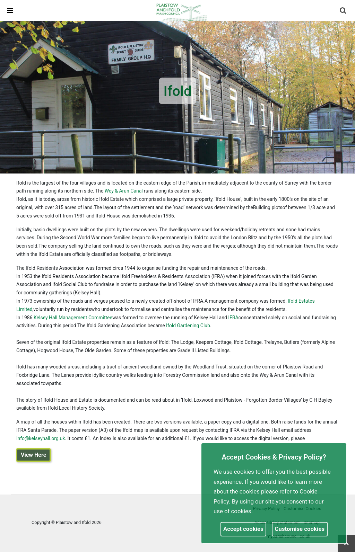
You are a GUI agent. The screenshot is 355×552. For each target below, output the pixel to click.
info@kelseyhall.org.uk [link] (40, 438)
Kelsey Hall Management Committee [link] (73, 317)
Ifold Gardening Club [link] (188, 325)
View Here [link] (33, 455)
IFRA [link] (233, 317)
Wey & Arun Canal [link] (124, 191)
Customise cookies (300, 528)
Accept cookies (243, 528)
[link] (181, 10)
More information (277, 511)
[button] (343, 11)
